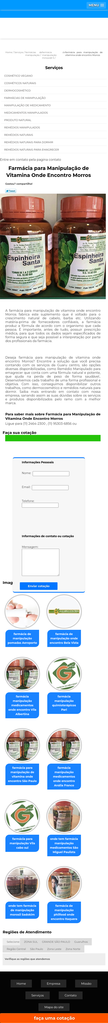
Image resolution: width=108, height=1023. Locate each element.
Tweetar (10, 191)
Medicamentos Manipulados (26, 112)
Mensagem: (40, 560)
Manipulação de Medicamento (27, 105)
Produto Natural (18, 120)
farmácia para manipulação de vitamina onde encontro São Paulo (22, 774)
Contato (71, 995)
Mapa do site (54, 1007)
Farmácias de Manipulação (25, 97)
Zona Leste (54, 949)
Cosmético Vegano (18, 75)
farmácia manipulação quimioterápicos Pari (64, 703)
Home (21, 983)
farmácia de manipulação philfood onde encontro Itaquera (64, 912)
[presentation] (47, 522)
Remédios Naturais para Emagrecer (32, 149)
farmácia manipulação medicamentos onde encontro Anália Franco (64, 776)
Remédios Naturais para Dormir (29, 142)
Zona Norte (73, 949)
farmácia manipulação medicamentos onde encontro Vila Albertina (22, 705)
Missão (86, 983)
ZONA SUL (31, 941)
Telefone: (40, 503)
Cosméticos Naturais (20, 83)
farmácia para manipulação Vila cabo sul (22, 843)
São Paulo (36, 949)
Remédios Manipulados (22, 127)
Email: (45, 487)
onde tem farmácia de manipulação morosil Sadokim (22, 910)
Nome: (45, 473)
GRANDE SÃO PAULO (56, 941)
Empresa (53, 983)
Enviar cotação (38, 586)
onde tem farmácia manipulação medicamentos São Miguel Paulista (64, 845)
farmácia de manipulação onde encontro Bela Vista (64, 638)
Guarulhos (81, 941)
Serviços (54, 67)
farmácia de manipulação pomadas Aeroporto (22, 638)
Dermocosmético (17, 90)
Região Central (16, 949)
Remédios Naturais (19, 134)
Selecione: (13, 941)
